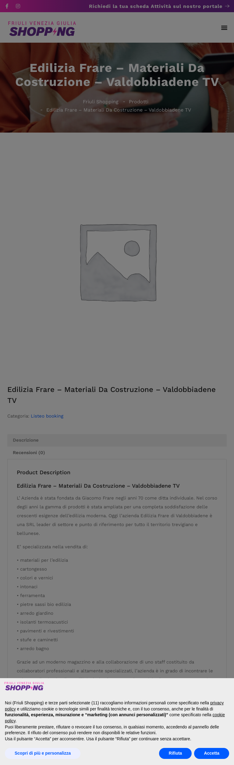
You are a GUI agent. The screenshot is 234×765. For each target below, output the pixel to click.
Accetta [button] (211, 753)
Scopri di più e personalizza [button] (43, 753)
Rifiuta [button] (175, 753)
